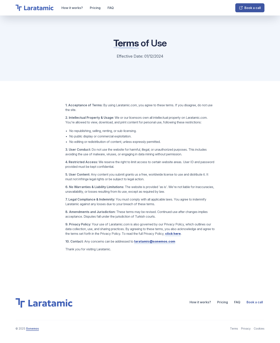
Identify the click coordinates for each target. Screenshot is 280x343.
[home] (35, 8)
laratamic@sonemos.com (154, 241)
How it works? (72, 8)
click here (173, 234)
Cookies (259, 328)
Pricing (95, 8)
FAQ (111, 8)
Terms (234, 328)
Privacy (246, 328)
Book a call (255, 302)
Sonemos (32, 328)
